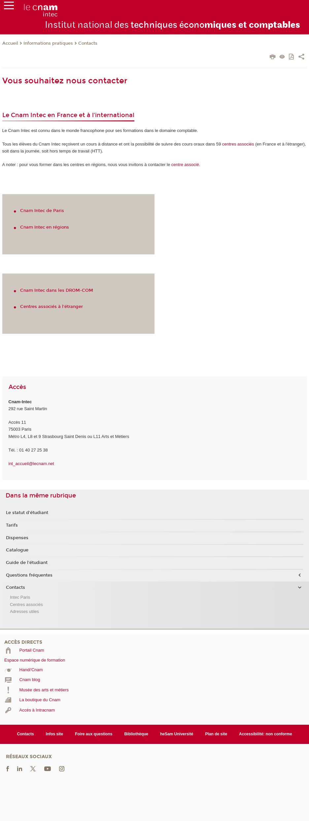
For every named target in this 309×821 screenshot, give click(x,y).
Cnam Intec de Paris (42, 210)
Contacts (87, 43)
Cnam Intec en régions (44, 227)
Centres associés (26, 604)
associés (238, 144)
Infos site (54, 734)
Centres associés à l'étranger (51, 306)
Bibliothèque (136, 734)
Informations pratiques (48, 43)
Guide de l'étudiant (27, 562)
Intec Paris (20, 597)
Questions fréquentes (29, 575)
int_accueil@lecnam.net (31, 463)
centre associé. (185, 164)
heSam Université (176, 734)
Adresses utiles (24, 611)
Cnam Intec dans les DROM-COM (56, 290)
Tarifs (12, 525)
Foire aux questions (93, 734)
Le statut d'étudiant (27, 512)
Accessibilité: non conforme (265, 734)
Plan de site (216, 734)
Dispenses (17, 537)
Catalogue (17, 550)
